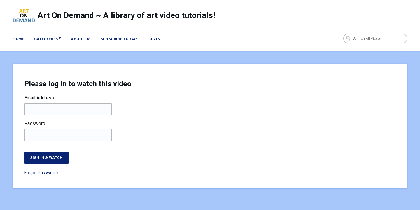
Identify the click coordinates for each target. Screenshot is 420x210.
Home (18, 39)
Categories (47, 38)
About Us (80, 39)
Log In (153, 39)
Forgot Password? (41, 172)
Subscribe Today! (119, 39)
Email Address (39, 98)
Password (34, 123)
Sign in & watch (46, 158)
